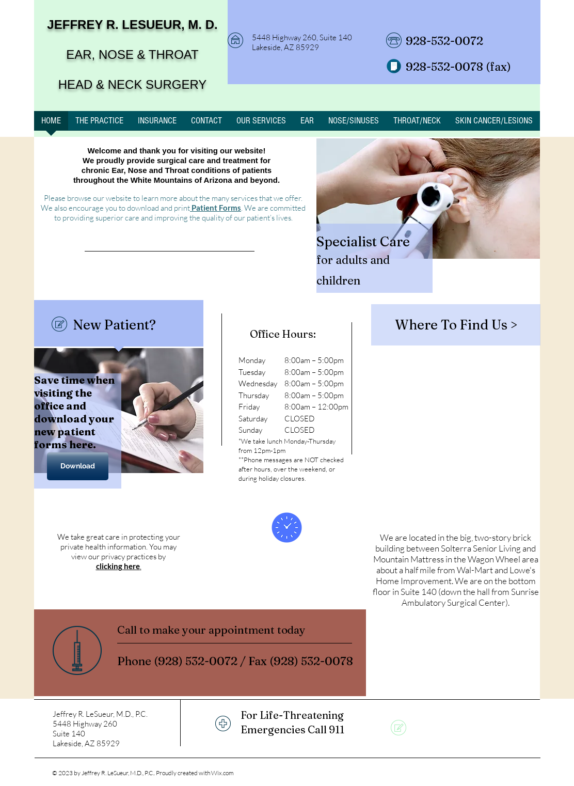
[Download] (77, 466)
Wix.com (222, 773)
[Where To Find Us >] (455, 324)
